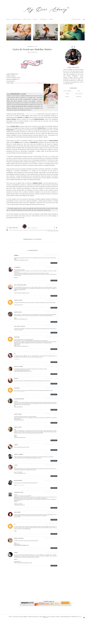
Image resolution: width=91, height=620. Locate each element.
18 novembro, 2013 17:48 (51, 464)
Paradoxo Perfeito (20, 485)
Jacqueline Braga (19, 398)
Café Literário (67, 90)
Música (35, 19)
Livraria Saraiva (26, 83)
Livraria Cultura (17, 83)
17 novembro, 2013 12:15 (51, 336)
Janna (15, 552)
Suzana (16, 378)
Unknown (17, 388)
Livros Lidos (27, 19)
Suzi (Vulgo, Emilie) (19, 326)
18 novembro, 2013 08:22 (51, 426)
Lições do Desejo (23, 230)
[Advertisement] (72, 122)
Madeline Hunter (37, 230)
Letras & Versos (17, 516)
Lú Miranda (17, 267)
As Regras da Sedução (30, 114)
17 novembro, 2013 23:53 (51, 398)
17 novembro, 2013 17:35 (51, 366)
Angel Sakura (18, 414)
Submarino (32, 83)
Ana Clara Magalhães (20, 284)
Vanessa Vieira (18, 300)
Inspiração (43, 19)
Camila (16, 444)
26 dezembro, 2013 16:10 (51, 552)
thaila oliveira (18, 366)
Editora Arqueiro (13, 230)
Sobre (51, 19)
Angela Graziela (19, 538)
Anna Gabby (17, 512)
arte (79, 90)
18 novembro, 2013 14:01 (51, 444)
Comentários (32, 52)
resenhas (45, 230)
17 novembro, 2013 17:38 (51, 378)
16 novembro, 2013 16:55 (51, 311)
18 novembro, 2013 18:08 (51, 480)
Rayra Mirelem (18, 480)
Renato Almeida (18, 454)
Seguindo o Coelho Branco (19, 391)
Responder (53, 280)
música (67, 96)
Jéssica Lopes (18, 427)
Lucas (15, 465)
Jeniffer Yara (18, 312)
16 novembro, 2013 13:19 (51, 255)
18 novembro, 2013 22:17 (51, 492)
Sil (15, 353)
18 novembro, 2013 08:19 (51, 413)
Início (8, 19)
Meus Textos (16, 19)
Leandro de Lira (18, 492)
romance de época (53, 230)
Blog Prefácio (17, 359)
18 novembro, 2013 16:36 (51, 454)
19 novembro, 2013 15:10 (51, 523)
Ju (14, 524)
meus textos (78, 93)
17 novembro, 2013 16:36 (51, 353)
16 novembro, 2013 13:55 (51, 284)
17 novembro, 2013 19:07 (51, 387)
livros (30, 230)
